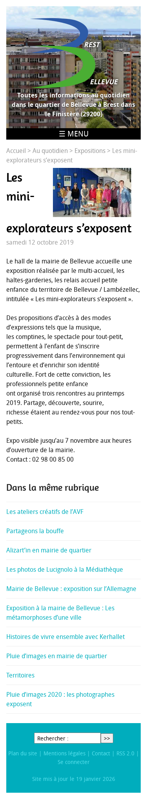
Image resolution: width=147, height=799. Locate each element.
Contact (101, 753)
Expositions (89, 150)
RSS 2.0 (125, 753)
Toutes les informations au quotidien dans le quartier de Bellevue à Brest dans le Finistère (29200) (73, 104)
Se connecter (74, 762)
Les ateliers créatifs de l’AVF (44, 511)
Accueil (16, 150)
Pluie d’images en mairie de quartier (56, 656)
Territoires (20, 675)
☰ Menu (74, 134)
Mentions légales (64, 753)
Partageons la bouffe (35, 531)
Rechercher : (53, 738)
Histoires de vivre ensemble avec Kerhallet (65, 636)
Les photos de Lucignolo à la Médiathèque (64, 569)
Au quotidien (50, 150)
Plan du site (22, 753)
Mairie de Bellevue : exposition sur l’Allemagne (71, 588)
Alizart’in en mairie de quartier (48, 550)
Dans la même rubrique (52, 487)
